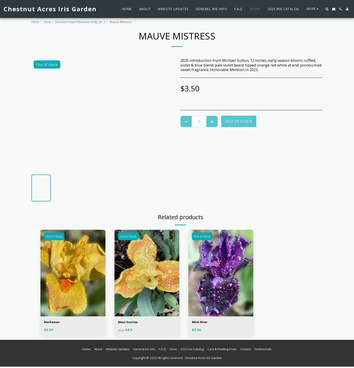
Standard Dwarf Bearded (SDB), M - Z (80, 22)
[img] (72, 273)
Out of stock (239, 121)
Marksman (54, 322)
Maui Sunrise (130, 322)
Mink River (201, 322)
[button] (327, 9)
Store (47, 22)
